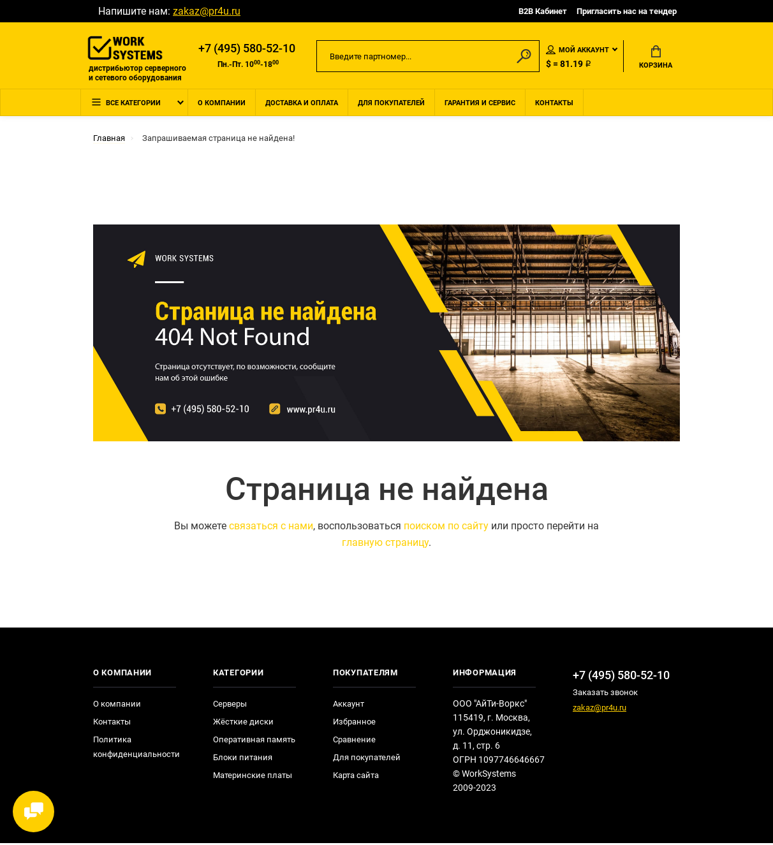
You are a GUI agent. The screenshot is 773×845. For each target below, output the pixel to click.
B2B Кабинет (543, 11)
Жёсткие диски (243, 723)
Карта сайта (356, 777)
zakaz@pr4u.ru (206, 11)
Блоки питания (242, 759)
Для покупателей (391, 104)
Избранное (354, 723)
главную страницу (385, 544)
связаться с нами (271, 528)
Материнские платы (252, 777)
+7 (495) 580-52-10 (246, 49)
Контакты (554, 104)
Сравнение (354, 741)
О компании (222, 104)
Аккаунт (348, 705)
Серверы (230, 705)
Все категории (126, 105)
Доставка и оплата (301, 104)
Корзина (655, 58)
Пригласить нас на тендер (627, 11)
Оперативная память (254, 741)
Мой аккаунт (577, 50)
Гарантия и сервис (480, 104)
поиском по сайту (446, 528)
